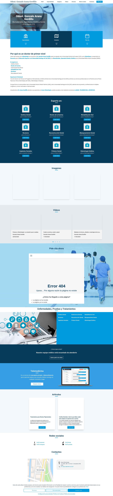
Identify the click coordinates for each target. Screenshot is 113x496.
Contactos (91, 1)
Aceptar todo (78, 490)
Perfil (42, 1)
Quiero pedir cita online (57, 357)
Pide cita (99, 1)
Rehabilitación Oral (89, 314)
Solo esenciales (56, 490)
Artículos (74, 1)
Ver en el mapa (40, 470)
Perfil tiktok (68, 442)
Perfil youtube (68, 444)
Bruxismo (60, 317)
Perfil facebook (40, 442)
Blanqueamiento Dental (91, 317)
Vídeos (66, 1)
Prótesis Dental (75, 320)
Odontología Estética (90, 320)
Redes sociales (82, 1)
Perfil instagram (41, 444)
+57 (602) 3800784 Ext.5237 (67, 466)
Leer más (25, 119)
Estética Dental (62, 314)
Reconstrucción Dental (77, 317)
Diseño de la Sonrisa (76, 314)
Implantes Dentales (63, 320)
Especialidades (50, 1)
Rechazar (34, 490)
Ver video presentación (29, 26)
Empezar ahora (37, 384)
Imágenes (59, 1)
